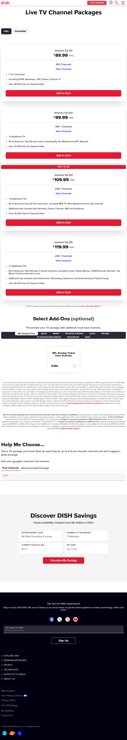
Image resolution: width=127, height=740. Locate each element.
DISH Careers (8, 691)
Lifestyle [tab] (105, 334)
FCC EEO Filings (9, 705)
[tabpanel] (63, 170)
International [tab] (73, 337)
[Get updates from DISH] (61, 630)
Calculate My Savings (63, 560)
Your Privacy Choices (11, 695)
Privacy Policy (8, 700)
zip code (16, 461)
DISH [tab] (6, 31)
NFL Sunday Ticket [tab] (26, 334)
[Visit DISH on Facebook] (51, 619)
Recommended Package (35, 468)
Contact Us (6, 715)
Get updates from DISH (14, 628)
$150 (54, 366)
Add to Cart (63, 93)
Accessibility (7, 711)
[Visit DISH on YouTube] (75, 619)
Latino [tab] (92, 334)
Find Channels (10, 468)
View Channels (63, 69)
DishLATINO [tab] (20, 31)
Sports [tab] (44, 334)
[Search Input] (61, 478)
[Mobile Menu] (123, 3)
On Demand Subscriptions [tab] (49, 337)
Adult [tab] (87, 337)
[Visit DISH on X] (59, 619)
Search (5, 475)
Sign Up (63, 640)
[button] (40, 536)
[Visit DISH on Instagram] (67, 619)
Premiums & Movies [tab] (74, 334)
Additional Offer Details (70, 429)
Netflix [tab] (56, 334)
